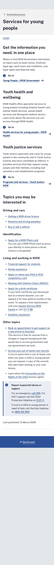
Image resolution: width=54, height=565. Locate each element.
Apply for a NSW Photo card (23, 240)
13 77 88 (28, 309)
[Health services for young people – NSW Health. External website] (27, 133)
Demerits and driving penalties (24, 221)
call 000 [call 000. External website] (36, 393)
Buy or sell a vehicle (19, 226)
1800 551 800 (22, 412)
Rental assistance (17, 269)
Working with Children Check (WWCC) (28, 283)
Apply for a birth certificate (22, 288)
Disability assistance (19, 314)
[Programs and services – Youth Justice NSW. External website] (27, 183)
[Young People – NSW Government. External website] (23, 80)
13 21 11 (40, 400)
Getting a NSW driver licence (23, 216)
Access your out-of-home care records (28, 350)
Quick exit (29, 442)
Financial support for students (24, 264)
